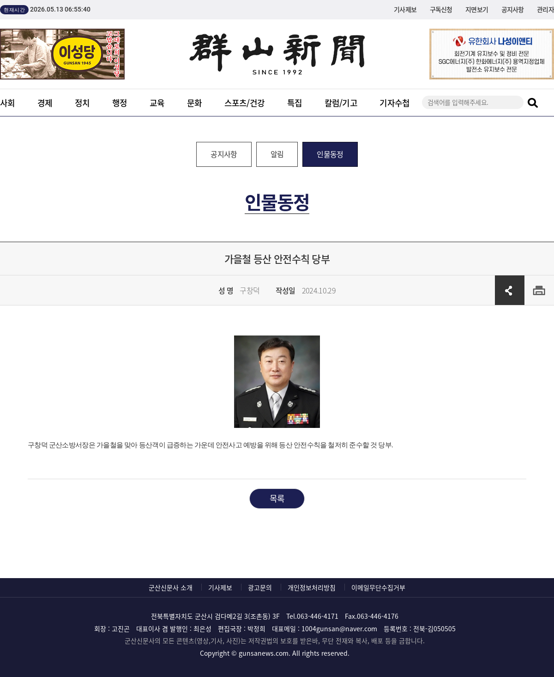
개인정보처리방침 (312, 587)
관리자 (545, 9)
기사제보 (405, 9)
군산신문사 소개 (171, 587)
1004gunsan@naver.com (339, 628)
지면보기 (476, 9)
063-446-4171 (317, 616)
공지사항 (512, 9)
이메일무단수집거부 (378, 587)
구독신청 (441, 9)
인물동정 (330, 153)
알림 (277, 153)
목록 (277, 498)
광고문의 (260, 587)
